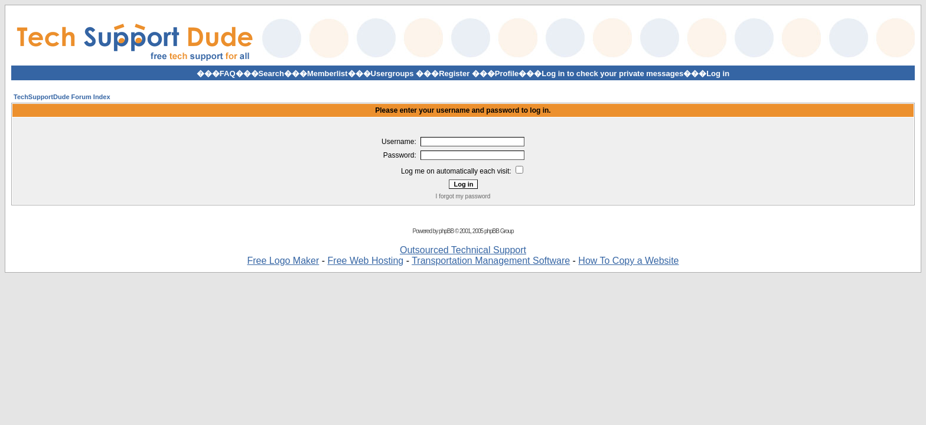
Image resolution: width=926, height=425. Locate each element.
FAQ (228, 73)
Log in (717, 73)
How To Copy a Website (628, 261)
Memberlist (327, 73)
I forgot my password (463, 196)
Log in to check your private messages (612, 73)
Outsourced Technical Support (463, 250)
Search (271, 73)
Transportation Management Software (491, 261)
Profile (507, 73)
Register (454, 73)
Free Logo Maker (283, 261)
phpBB (446, 231)
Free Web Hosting (366, 261)
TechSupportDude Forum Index (62, 96)
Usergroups (392, 73)
